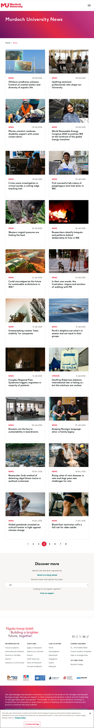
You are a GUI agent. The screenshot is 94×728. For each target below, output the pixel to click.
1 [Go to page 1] (27, 544)
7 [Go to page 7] (60, 544)
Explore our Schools (35, 651)
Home (7, 43)
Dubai (51, 663)
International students (14, 651)
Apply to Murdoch (34, 648)
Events (30, 655)
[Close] (90, 713)
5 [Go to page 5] (49, 544)
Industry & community (14, 663)
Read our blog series (47, 575)
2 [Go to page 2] (33, 544)
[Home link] (12, 6)
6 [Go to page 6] (55, 544)
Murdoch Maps (77, 664)
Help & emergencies (79, 655)
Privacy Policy (20, 718)
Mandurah (53, 655)
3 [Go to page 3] (38, 544)
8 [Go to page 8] (66, 544)
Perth (51, 648)
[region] (47, 719)
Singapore (53, 659)
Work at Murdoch (34, 663)
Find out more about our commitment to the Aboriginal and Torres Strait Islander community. (46, 709)
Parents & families (13, 655)
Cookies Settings (32, 724)
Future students (12, 648)
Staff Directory (33, 659)
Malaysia (52, 666)
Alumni (8, 659)
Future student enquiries (81, 651)
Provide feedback (34, 666)
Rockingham (54, 651)
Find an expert (47, 593)
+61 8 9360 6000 (80, 648)
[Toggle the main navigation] (89, 6)
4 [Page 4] (44, 544)
